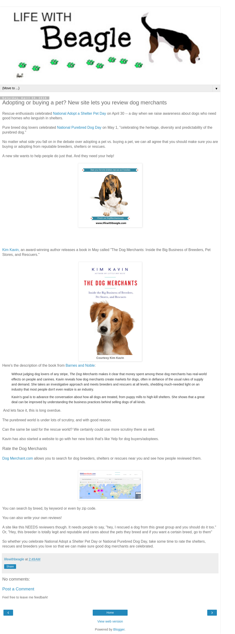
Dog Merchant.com (17, 458)
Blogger (119, 629)
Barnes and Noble (80, 365)
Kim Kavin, (11, 250)
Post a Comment (18, 589)
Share (10, 566)
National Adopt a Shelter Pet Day (79, 113)
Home (110, 612)
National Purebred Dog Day (79, 127)
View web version (110, 621)
